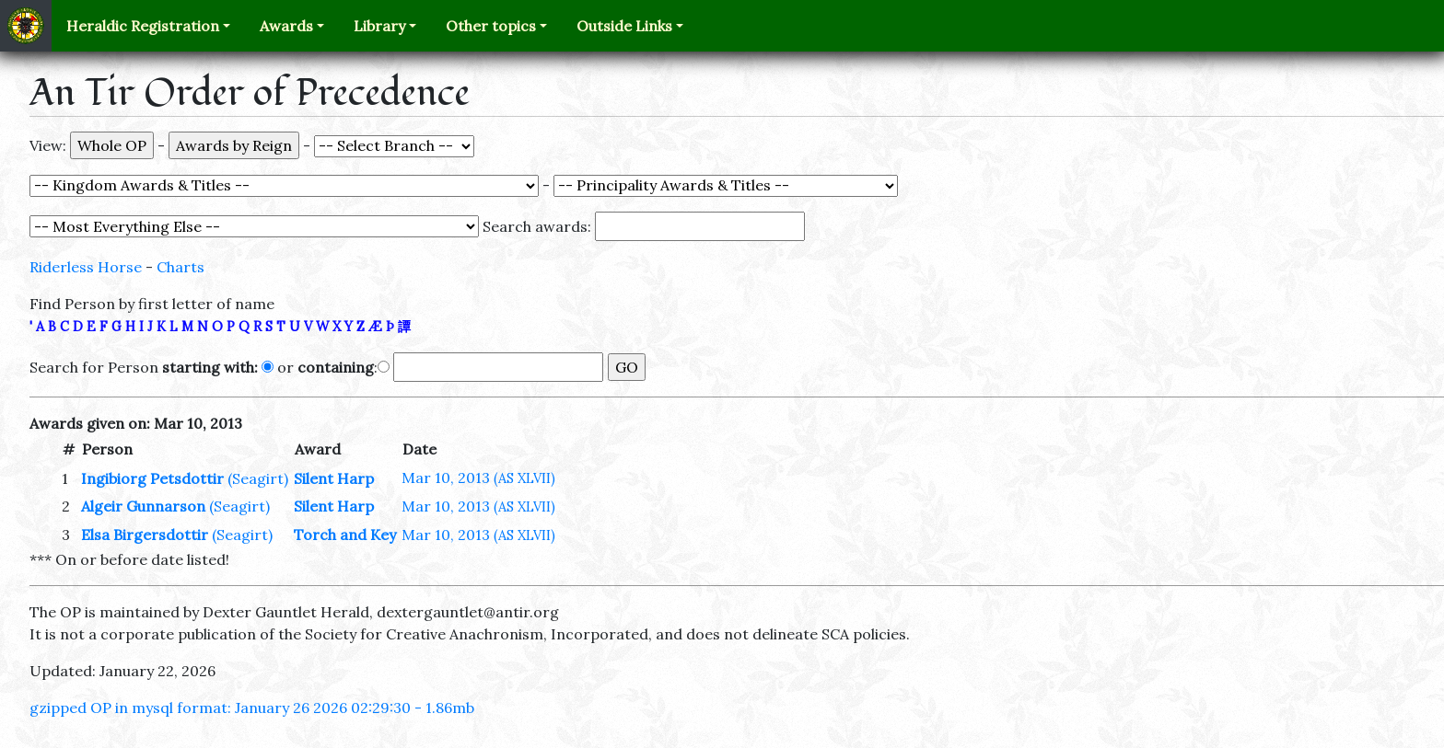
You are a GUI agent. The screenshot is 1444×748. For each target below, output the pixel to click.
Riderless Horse (85, 267)
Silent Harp (334, 478)
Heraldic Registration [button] (142, 26)
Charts (180, 267)
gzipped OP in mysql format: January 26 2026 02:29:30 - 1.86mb (251, 707)
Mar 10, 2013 (478, 477)
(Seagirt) (257, 478)
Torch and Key (345, 534)
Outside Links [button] (624, 26)
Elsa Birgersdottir (144, 534)
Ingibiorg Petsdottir (152, 478)
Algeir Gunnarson (143, 506)
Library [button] (379, 26)
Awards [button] (286, 26)
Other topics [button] (491, 26)
